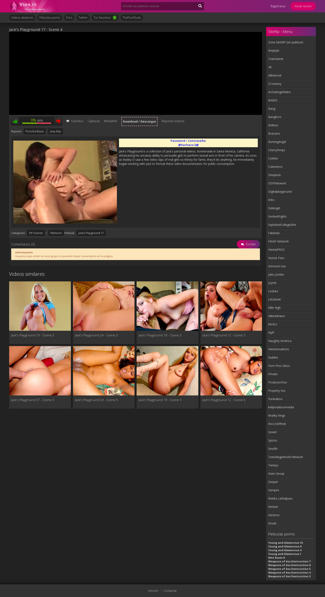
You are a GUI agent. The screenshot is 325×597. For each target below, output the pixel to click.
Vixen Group (276, 473)
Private (273, 374)
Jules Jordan (276, 274)
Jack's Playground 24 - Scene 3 (96, 335)
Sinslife (273, 449)
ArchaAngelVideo (279, 92)
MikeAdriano (276, 316)
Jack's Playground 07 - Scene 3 (32, 400)
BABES (273, 100)
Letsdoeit (274, 299)
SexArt (272, 432)
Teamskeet (275, 59)
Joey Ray (55, 131)
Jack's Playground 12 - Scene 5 (224, 335)
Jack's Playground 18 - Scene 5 (160, 400)
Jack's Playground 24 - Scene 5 (96, 400)
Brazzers (274, 133)
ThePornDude (132, 17)
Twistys (273, 465)
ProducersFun (277, 382)
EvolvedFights (277, 216)
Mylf (271, 332)
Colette (273, 158)
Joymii (272, 283)
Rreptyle (273, 50)
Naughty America (279, 341)
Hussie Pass (276, 258)
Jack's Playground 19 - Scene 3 (32, 335)
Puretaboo (275, 399)
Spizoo (272, 440)
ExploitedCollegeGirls (282, 225)
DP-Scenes (36, 233)
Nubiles (273, 357)
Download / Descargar (139, 121)
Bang (271, 109)
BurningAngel (277, 142)
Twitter (83, 17)
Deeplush (274, 175)
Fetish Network (278, 241)
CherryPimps (276, 150)
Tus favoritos (105, 18)
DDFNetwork (277, 183)
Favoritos (75, 121)
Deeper (273, 482)
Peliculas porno (49, 17)
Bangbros (274, 117)
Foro (69, 17)
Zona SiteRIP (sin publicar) (285, 42)
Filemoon (56, 233)
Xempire (273, 490)
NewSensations (278, 349)
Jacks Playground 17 (91, 233)
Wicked (273, 507)
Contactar (170, 591)
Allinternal (274, 75)
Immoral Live (277, 266)
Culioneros (275, 167)
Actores (153, 591)
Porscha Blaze (35, 131)
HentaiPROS (276, 250)
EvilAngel (274, 208)
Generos (274, 515)
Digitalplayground (280, 191)
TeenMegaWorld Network (285, 457)
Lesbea (273, 291)
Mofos (272, 324)
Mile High (274, 308)
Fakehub (274, 233)
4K (270, 67)
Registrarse (278, 6)
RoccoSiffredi (277, 424)
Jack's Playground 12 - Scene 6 (224, 400)
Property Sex (276, 391)
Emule (272, 523)
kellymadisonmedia (281, 407)
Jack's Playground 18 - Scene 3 (160, 335)
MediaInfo (110, 121)
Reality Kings (276, 415)
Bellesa (273, 125)
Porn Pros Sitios (279, 366)
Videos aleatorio (22, 17)
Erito (271, 200)
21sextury (274, 84)
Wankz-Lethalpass (280, 498)
